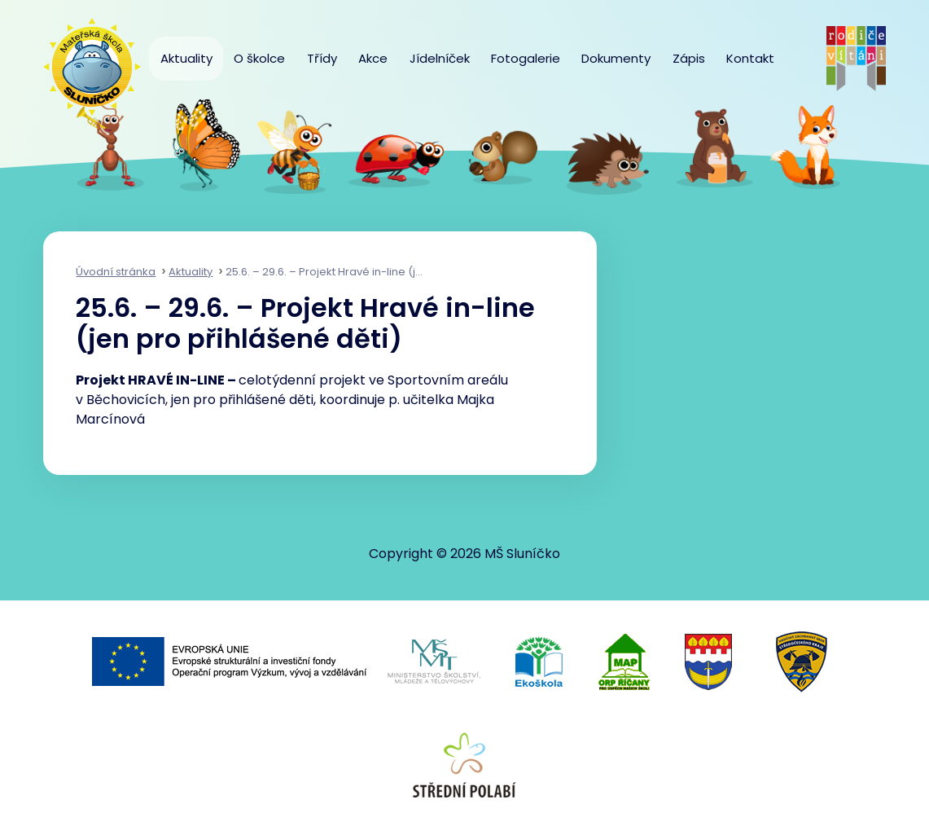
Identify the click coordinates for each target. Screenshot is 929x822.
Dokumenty (616, 58)
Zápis (689, 58)
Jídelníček (440, 58)
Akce (373, 58)
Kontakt (750, 58)
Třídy (322, 58)
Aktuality (186, 58)
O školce (259, 58)
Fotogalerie (525, 58)
